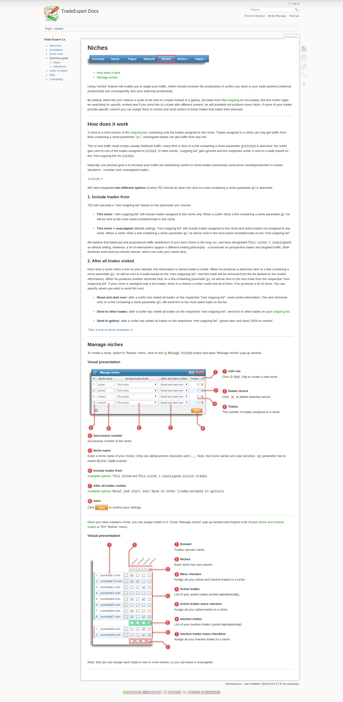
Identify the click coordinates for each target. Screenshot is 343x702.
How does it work (109, 72)
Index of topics (58, 70)
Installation (56, 50)
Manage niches (107, 77)
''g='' (138, 137)
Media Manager (277, 15)
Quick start (56, 54)
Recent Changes (255, 15)
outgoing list (235, 100)
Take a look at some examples (109, 330)
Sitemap (294, 15)
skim (120, 100)
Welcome (55, 45)
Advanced (60, 66)
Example (94, 179)
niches (59, 28)
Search (297, 9)
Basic (57, 62)
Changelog (56, 79)
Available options (99, 476)
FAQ (52, 75)
